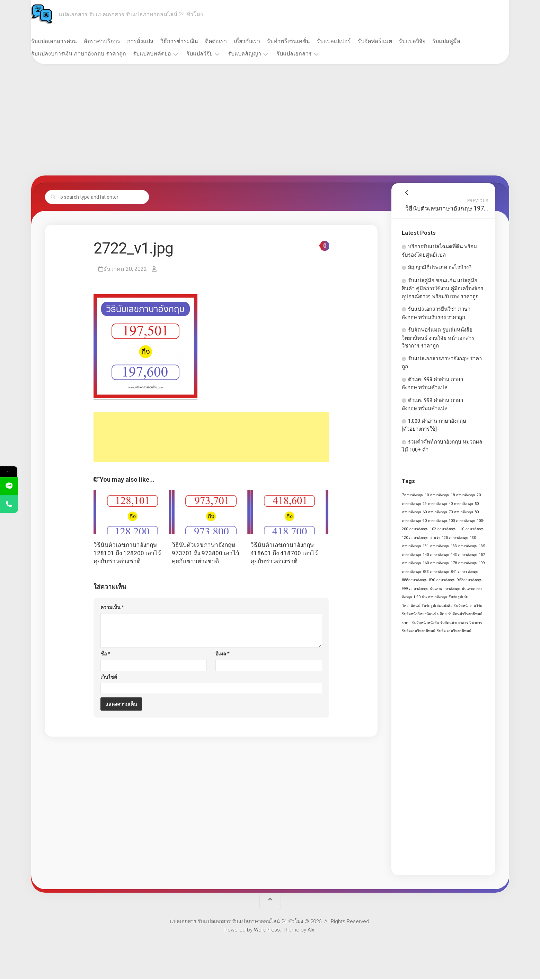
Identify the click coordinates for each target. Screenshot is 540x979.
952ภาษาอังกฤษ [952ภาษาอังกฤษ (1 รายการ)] (470, 580)
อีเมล (222, 653)
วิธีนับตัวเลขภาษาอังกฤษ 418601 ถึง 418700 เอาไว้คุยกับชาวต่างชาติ (284, 553)
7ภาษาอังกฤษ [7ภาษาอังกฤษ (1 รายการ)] (412, 495)
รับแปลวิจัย (426, 41)
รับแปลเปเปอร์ (348, 41)
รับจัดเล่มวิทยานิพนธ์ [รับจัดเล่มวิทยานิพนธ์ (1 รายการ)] (418, 631)
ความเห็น (112, 607)
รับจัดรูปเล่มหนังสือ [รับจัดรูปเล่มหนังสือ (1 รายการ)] (437, 605)
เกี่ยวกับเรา (261, 41)
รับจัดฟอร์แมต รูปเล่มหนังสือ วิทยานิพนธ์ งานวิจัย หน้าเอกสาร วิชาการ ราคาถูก (438, 338)
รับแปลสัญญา (258, 53)
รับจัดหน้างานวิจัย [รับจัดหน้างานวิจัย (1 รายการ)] (468, 605)
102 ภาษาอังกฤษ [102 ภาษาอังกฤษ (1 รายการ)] (443, 529)
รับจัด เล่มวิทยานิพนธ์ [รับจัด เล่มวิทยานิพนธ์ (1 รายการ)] (454, 631)
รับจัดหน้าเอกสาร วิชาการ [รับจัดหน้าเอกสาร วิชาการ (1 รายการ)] (461, 622)
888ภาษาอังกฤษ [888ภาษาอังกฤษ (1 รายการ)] (414, 580)
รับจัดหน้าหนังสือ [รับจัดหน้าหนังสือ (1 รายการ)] (425, 622)
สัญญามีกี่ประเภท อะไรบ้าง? (439, 267)
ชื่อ (105, 653)
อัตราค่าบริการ (116, 41)
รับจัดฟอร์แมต (389, 41)
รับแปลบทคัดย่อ (166, 53)
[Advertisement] (270, 120)
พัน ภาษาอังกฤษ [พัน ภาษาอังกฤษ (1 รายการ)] (434, 597)
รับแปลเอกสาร (308, 53)
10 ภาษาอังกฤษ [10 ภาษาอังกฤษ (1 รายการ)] (437, 495)
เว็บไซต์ (108, 677)
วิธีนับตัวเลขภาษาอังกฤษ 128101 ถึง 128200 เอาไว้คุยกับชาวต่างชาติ (127, 553)
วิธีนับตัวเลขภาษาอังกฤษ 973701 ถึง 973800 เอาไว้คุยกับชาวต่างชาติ (205, 553)
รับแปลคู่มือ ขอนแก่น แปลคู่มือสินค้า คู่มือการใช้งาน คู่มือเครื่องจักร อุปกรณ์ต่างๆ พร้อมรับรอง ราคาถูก (442, 288)
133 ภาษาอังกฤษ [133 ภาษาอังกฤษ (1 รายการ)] (464, 546)
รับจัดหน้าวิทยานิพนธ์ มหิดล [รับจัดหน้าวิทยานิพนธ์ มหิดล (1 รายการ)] (424, 614)
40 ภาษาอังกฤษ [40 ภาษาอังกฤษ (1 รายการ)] (461, 503)
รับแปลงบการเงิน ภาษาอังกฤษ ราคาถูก (92, 53)
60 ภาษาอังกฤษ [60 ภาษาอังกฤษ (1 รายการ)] (435, 512)
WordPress (267, 930)
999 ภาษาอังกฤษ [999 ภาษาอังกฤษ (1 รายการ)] (415, 588)
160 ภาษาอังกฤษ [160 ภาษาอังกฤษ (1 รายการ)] (436, 563)
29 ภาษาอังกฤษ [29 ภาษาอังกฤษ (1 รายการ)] (435, 503)
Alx (311, 930)
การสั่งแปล (154, 41)
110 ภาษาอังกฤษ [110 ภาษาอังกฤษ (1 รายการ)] (471, 529)
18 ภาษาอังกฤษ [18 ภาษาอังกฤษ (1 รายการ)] (463, 495)
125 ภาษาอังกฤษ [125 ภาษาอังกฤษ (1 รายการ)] (455, 537)
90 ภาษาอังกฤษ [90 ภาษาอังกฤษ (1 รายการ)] (435, 520)
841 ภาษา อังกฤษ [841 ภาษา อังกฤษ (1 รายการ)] (464, 571)
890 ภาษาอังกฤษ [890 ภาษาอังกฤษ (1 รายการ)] (442, 580)
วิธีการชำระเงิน (193, 41)
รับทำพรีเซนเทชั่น (302, 41)
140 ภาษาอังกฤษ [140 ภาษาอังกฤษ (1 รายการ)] (436, 554)
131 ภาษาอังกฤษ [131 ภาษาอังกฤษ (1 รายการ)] (436, 546)
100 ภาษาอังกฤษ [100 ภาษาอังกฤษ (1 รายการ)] (462, 520)
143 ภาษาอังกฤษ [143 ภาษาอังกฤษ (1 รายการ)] (464, 554)
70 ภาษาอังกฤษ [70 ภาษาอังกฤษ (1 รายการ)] (461, 512)
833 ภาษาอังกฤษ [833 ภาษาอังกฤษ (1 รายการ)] (436, 571)
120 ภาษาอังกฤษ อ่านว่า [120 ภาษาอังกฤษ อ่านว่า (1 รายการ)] (421, 537)
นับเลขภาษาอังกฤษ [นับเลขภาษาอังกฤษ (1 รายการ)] (445, 588)
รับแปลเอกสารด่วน (68, 41)
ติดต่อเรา (230, 41)
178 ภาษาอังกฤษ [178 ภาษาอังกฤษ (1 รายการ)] (464, 563)
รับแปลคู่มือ (460, 41)
